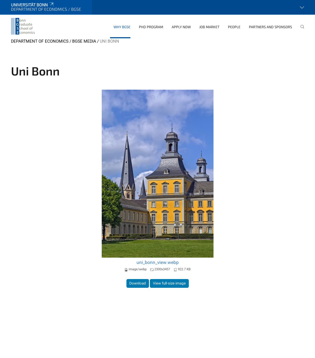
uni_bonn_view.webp (157, 262)
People (234, 27)
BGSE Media (84, 41)
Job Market (209, 27)
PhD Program (151, 27)
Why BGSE (122, 27)
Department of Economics (39, 41)
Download (137, 283)
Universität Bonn (32, 4)
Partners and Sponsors (270, 27)
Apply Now (181, 27)
